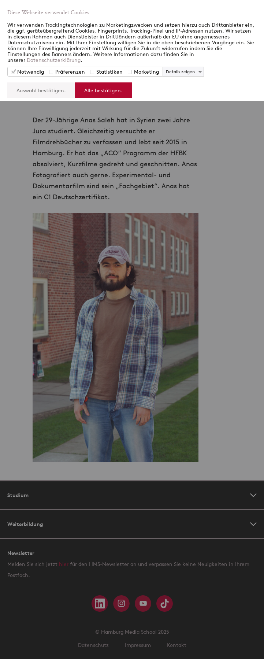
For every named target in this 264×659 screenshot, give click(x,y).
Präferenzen (70, 72)
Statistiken (109, 72)
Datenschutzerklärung (54, 60)
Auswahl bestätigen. (41, 90)
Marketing (146, 72)
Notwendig (30, 72)
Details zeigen (180, 71)
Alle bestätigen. (103, 90)
